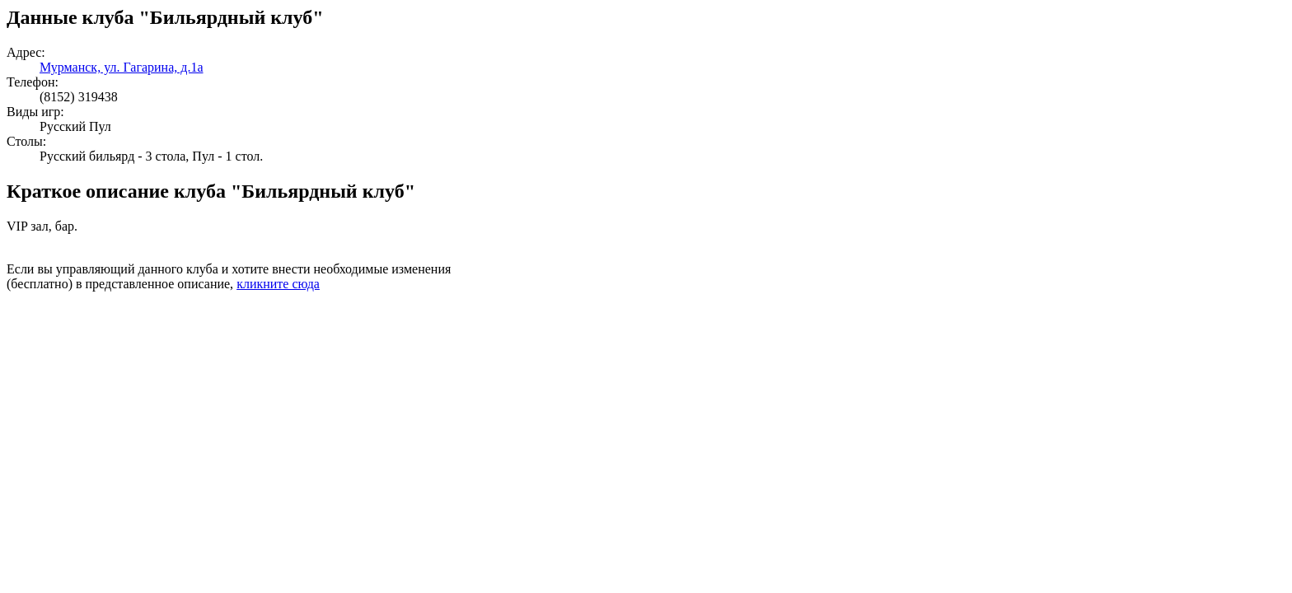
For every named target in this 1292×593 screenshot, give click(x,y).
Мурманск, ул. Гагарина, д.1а (122, 67)
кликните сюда (278, 284)
